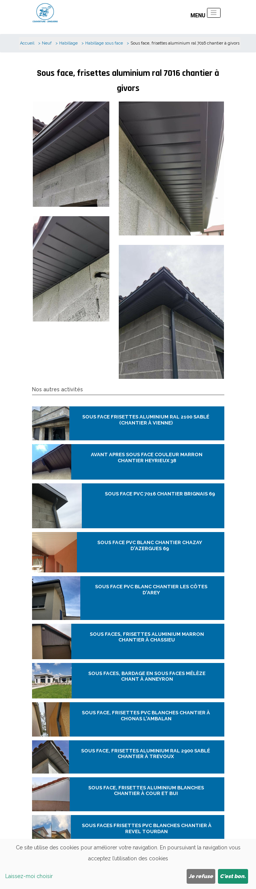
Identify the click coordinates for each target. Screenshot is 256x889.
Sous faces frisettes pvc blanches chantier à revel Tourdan (147, 828)
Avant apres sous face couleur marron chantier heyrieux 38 (146, 457)
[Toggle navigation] (214, 13)
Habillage (68, 43)
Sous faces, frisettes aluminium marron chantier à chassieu (147, 637)
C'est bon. (233, 876)
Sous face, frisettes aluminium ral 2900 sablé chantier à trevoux (145, 754)
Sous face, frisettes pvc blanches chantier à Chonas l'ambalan (146, 715)
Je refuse (201, 876)
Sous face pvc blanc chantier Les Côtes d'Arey (151, 589)
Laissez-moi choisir (29, 876)
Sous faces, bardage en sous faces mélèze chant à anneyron (146, 676)
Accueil (27, 43)
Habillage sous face (104, 43)
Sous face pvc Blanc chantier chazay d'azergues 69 (149, 545)
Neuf (47, 43)
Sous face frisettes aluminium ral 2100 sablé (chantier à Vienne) (145, 420)
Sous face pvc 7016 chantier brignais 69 (160, 494)
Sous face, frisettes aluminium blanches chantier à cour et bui (146, 791)
